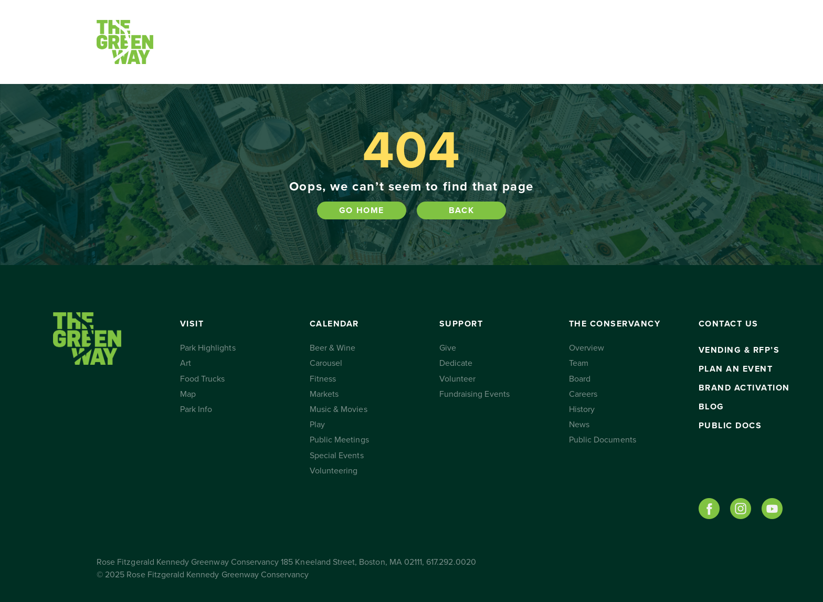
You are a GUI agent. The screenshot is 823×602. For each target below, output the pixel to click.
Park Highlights (208, 348)
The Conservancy (510, 42)
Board (579, 379)
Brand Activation (744, 388)
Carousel (326, 363)
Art (185, 363)
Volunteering (334, 471)
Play (317, 424)
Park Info (196, 409)
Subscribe (675, 42)
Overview (586, 348)
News (579, 424)
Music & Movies (338, 409)
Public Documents (602, 440)
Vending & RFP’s (739, 350)
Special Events (337, 455)
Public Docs (730, 425)
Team (578, 363)
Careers (583, 394)
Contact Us (602, 42)
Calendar (293, 42)
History (582, 409)
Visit (205, 42)
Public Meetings (339, 440)
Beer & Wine (333, 348)
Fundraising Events (474, 394)
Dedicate (455, 363)
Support (393, 42)
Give (447, 348)
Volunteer (457, 379)
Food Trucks (202, 379)
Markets (324, 394)
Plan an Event (736, 369)
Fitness (323, 379)
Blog (711, 407)
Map (188, 394)
